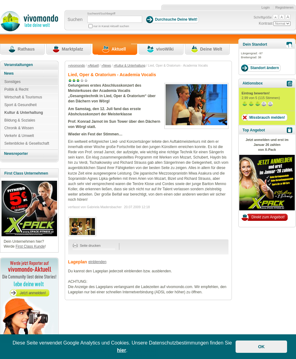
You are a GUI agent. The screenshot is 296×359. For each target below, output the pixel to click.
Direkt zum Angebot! (268, 217)
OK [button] (261, 346)
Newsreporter (16, 153)
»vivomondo (76, 65)
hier (121, 350)
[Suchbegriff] (114, 19)
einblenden (97, 262)
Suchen (75, 19)
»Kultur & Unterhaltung (129, 65)
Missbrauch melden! (267, 117)
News (9, 73)
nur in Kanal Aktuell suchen (111, 26)
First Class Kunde (30, 246)
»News (106, 65)
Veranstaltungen (18, 65)
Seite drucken (87, 245)
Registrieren (284, 7)
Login (265, 7)
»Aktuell (93, 65)
